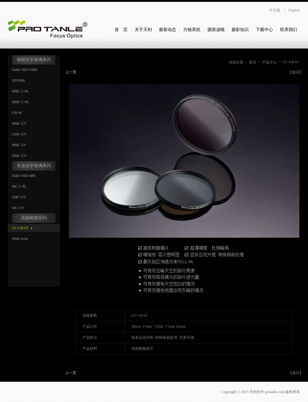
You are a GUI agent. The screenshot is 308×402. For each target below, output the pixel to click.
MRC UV (19, 145)
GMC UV (19, 134)
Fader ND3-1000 (24, 70)
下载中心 (264, 29)
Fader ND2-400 (23, 176)
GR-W (17, 113)
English (294, 10)
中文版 (274, 10)
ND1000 (18, 80)
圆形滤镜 (216, 29)
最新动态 (167, 29)
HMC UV (19, 123)
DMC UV (19, 156)
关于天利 (143, 29)
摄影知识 (240, 29)
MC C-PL (19, 186)
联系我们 (288, 29)
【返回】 (295, 72)
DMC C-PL (20, 102)
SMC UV (19, 197)
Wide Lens (20, 238)
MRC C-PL (20, 91)
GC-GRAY (20, 228)
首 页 (121, 29)
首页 (252, 62)
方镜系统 (191, 29)
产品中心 (269, 62)
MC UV (18, 208)
